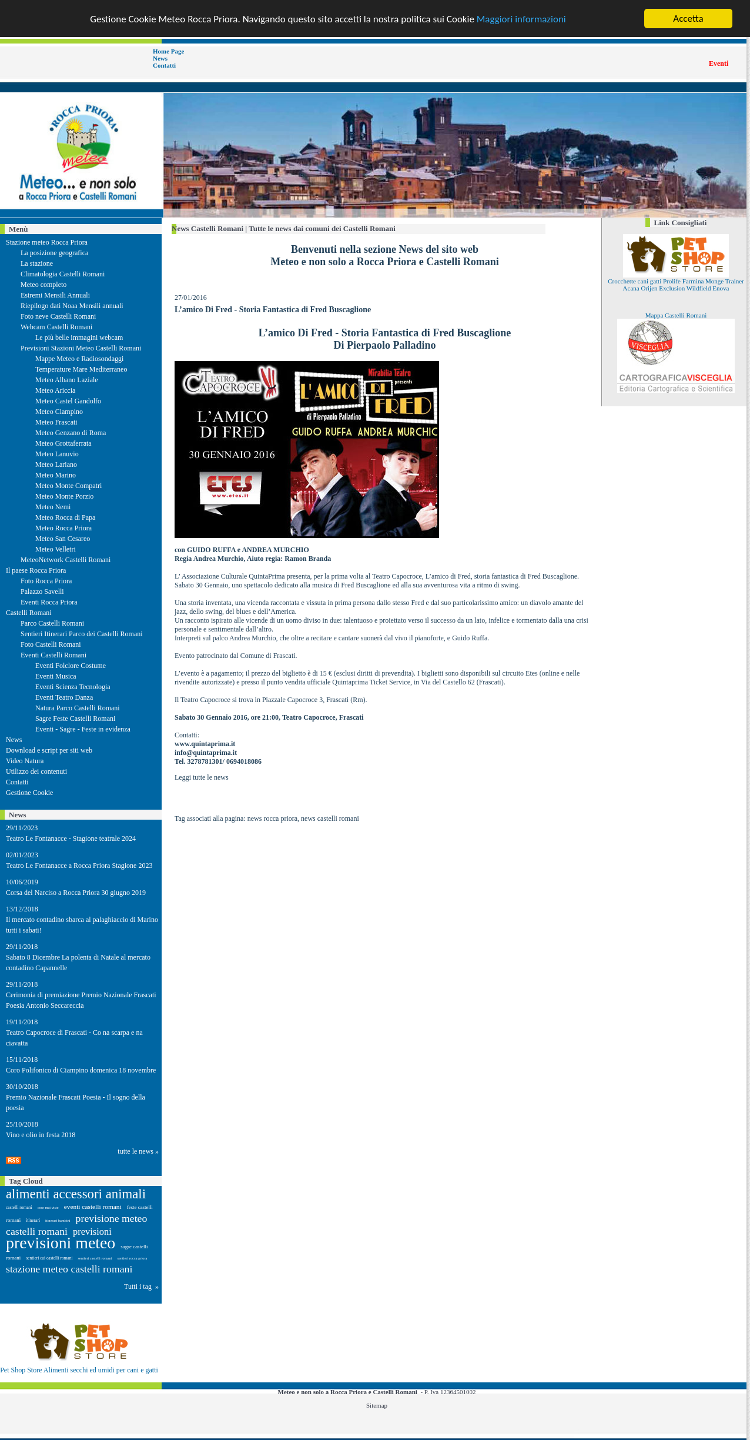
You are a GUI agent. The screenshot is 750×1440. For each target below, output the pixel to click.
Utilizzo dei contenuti (36, 771)
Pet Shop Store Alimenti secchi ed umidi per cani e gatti (79, 1370)
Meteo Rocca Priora (63, 528)
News (160, 58)
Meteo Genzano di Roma (70, 433)
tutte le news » (138, 1151)
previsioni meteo (60, 1243)
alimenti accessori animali (76, 1194)
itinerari (33, 1220)
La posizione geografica (54, 253)
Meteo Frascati (56, 422)
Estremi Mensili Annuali (55, 295)
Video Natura (24, 761)
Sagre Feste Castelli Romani (75, 718)
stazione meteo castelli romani (69, 1269)
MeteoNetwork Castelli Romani (66, 560)
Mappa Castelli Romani (676, 315)
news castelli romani (330, 818)
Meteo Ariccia (55, 390)
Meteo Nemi (53, 507)
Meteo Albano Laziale (66, 380)
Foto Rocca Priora (46, 581)
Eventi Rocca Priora (49, 602)
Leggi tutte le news (202, 777)
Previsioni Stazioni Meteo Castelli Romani (81, 348)
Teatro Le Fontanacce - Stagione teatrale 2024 (71, 838)
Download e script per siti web (49, 750)
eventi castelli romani (93, 1206)
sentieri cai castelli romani (49, 1258)
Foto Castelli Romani (51, 644)
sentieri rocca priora (132, 1258)
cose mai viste (48, 1207)
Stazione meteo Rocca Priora (47, 242)
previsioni (92, 1231)
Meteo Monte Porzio (64, 496)
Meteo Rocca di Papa (65, 517)
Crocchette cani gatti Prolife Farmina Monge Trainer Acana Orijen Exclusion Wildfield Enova (676, 285)
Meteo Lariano (56, 464)
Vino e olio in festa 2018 (40, 1135)
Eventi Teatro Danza (64, 697)
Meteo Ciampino (59, 411)
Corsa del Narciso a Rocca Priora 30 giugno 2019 (76, 892)
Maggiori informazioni (521, 18)
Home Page (168, 51)
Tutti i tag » (141, 1286)
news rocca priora (272, 818)
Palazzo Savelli (42, 591)
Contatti (164, 65)
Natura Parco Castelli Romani (77, 708)
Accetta (688, 18)
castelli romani (19, 1207)
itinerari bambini (58, 1220)
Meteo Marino (55, 475)
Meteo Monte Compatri (68, 486)
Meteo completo (43, 284)
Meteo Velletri (55, 549)
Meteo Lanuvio (57, 454)
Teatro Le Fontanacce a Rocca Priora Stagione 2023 (79, 865)
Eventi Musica (55, 676)
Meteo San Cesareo (62, 538)
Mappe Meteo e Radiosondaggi (79, 359)
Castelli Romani (29, 613)
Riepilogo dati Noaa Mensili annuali (72, 306)
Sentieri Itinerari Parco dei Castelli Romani (82, 634)
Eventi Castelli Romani (53, 655)
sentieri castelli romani (95, 1258)
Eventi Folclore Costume (70, 665)
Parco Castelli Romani (52, 623)
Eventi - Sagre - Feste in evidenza (82, 729)
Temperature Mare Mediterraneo (81, 369)
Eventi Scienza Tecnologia (73, 687)
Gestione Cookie (29, 793)
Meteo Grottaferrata (63, 443)
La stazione (37, 263)
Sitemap (376, 1405)
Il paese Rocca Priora (36, 570)
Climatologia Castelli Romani (63, 274)
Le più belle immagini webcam (79, 337)
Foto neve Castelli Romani (58, 316)
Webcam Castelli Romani (56, 327)
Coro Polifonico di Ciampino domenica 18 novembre (81, 1070)
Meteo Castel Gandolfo (68, 401)
